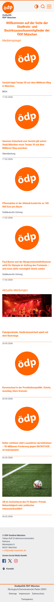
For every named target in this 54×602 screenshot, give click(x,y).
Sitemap (13, 593)
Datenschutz (38, 593)
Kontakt (8, 568)
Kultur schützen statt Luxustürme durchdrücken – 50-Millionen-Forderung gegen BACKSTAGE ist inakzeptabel (27, 446)
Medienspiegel (11, 40)
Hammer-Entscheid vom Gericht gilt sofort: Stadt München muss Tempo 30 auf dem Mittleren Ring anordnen (24, 144)
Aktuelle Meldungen (15, 290)
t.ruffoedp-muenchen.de (14, 550)
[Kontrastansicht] (36, 7)
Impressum (24, 593)
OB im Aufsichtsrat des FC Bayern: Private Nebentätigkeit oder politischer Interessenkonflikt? (24, 505)
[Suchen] (42, 7)
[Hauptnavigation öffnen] (49, 6)
